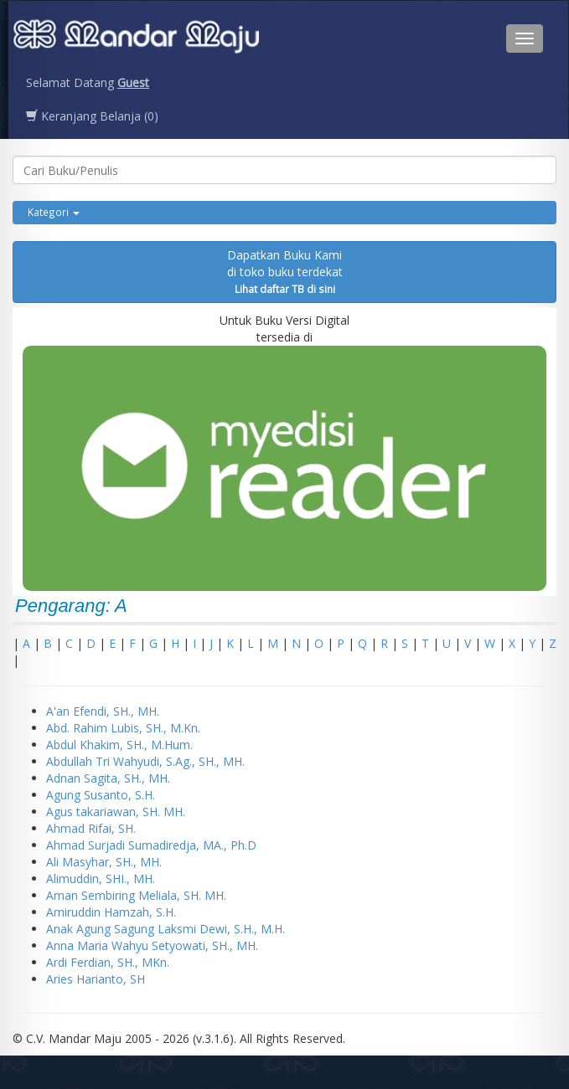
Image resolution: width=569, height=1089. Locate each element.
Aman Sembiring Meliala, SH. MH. (136, 895)
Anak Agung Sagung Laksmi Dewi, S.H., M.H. (165, 929)
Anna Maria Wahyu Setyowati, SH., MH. (152, 945)
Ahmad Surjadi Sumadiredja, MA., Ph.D (151, 845)
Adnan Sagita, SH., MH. (108, 778)
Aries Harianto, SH (95, 979)
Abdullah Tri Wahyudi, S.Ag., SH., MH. (145, 761)
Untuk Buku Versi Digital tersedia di (284, 451)
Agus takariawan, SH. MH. (115, 811)
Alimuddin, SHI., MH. (100, 878)
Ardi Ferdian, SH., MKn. (107, 962)
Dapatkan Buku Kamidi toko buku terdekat (285, 271)
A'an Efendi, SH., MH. (102, 711)
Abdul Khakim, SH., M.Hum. (119, 745)
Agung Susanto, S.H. (100, 795)
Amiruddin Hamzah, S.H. (111, 912)
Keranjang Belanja (92, 116)
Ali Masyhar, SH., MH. (104, 862)
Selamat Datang (87, 82)
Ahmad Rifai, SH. (91, 828)
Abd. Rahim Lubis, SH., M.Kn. (123, 728)
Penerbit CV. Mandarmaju (136, 38)
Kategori (54, 211)
